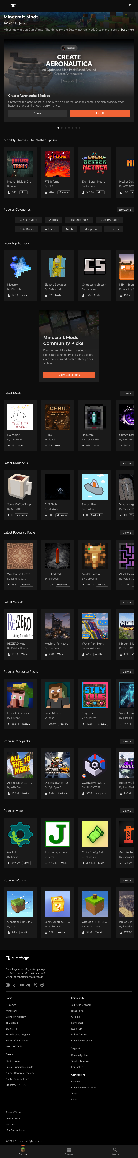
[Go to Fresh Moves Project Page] (57, 704)
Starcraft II (12, 1029)
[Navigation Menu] (5, 6)
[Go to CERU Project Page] (57, 425)
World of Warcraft (16, 1017)
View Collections (69, 374)
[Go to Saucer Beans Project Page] (94, 495)
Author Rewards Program (20, 1073)
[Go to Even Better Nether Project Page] (94, 172)
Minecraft (11, 1011)
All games (11, 1005)
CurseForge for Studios (83, 1087)
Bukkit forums (79, 1034)
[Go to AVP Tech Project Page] (57, 495)
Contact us (77, 1067)
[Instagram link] (8, 985)
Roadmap (76, 1029)
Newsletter (77, 1023)
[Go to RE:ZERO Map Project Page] (20, 634)
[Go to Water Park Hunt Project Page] (94, 634)
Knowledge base (80, 1055)
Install (100, 113)
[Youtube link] (21, 985)
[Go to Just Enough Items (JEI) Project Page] (57, 843)
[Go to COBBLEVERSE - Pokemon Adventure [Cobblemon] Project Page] (94, 773)
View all (127, 393)
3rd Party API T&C (16, 1085)
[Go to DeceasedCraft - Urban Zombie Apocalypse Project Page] (57, 773)
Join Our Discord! (81, 1005)
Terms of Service (14, 1112)
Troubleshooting (80, 1061)
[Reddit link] (42, 985)
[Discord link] (28, 985)
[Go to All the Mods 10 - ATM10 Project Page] (20, 773)
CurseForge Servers (81, 1040)
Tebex (74, 1093)
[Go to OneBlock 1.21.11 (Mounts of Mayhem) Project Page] (94, 912)
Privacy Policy (13, 1118)
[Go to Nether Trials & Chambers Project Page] (20, 172)
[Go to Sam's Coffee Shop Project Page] (20, 495)
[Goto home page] (13, 6)
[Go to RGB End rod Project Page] (57, 565)
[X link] (35, 985)
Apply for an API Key (17, 1079)
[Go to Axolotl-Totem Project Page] (94, 565)
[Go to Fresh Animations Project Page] (20, 704)
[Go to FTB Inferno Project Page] (57, 172)
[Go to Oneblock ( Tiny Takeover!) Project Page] (20, 912)
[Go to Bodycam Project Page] (94, 425)
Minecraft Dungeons (17, 1040)
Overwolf (76, 1082)
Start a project (14, 1061)
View (37, 113)
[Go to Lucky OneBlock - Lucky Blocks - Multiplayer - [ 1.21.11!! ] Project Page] (57, 912)
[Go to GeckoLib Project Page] (20, 843)
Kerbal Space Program (18, 1034)
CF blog (75, 1017)
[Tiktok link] (15, 985)
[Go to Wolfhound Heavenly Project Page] (20, 565)
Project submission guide (19, 1067)
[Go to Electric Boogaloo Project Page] (57, 275)
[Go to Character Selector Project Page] (94, 275)
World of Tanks (14, 1046)
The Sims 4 (12, 1023)
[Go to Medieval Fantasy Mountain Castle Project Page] (57, 634)
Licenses (10, 1124)
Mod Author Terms (15, 1130)
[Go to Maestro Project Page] (20, 275)
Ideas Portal (77, 1011)
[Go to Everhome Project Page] (20, 425)
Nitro (74, 1099)
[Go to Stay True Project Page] (94, 704)
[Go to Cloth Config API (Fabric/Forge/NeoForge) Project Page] (94, 843)
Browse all (125, 209)
